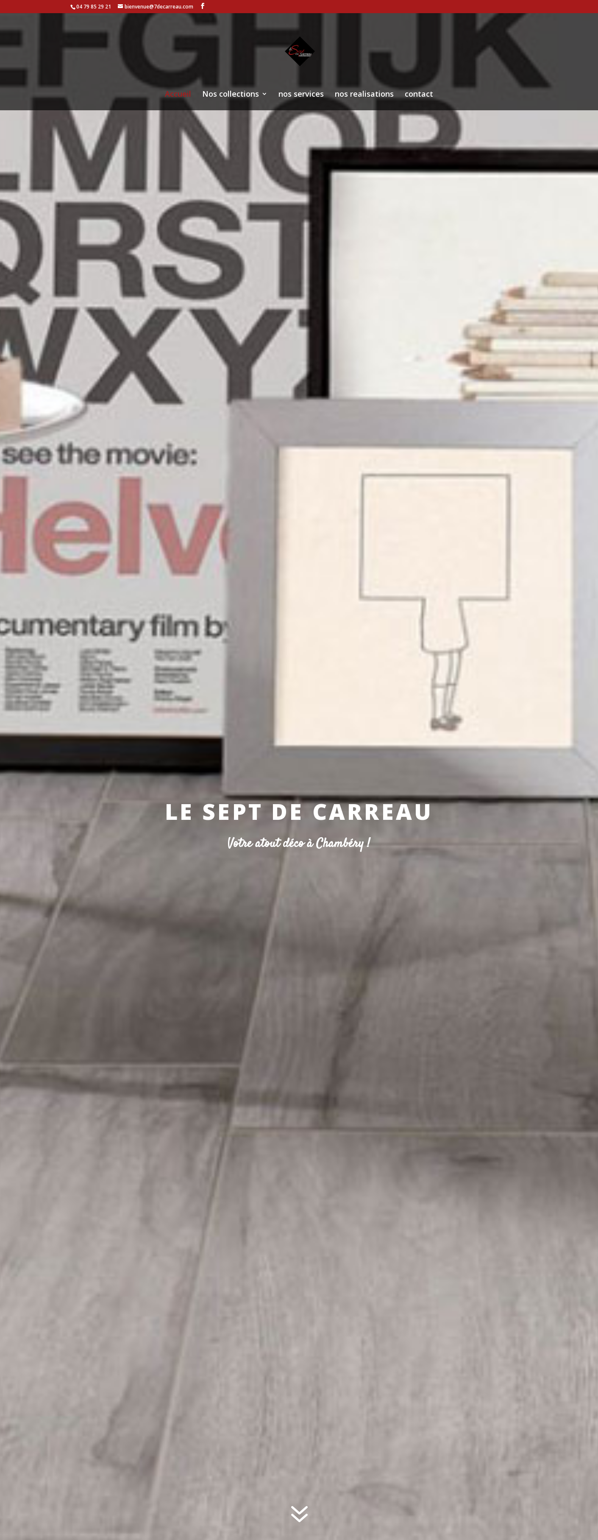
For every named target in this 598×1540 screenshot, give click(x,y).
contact (419, 95)
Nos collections (230, 95)
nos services (301, 95)
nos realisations (364, 95)
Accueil (178, 95)
